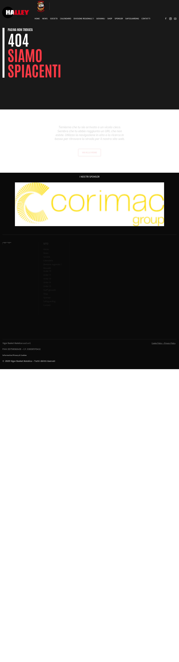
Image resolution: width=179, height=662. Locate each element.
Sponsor (119, 18)
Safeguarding (132, 18)
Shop (109, 18)
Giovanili (100, 18)
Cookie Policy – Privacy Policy (164, 343)
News (45, 18)
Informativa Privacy (10, 355)
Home (37, 18)
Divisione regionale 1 (84, 18)
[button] (19, 204)
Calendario (65, 18)
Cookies (24, 355)
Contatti (145, 18)
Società (54, 18)
